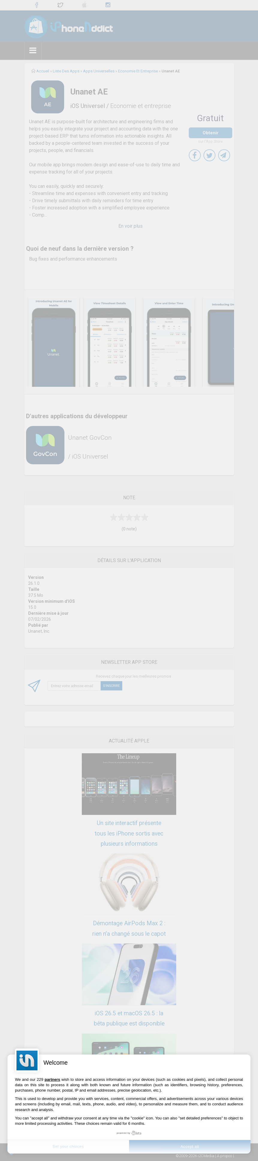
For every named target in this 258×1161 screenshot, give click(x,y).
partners (52, 1079)
